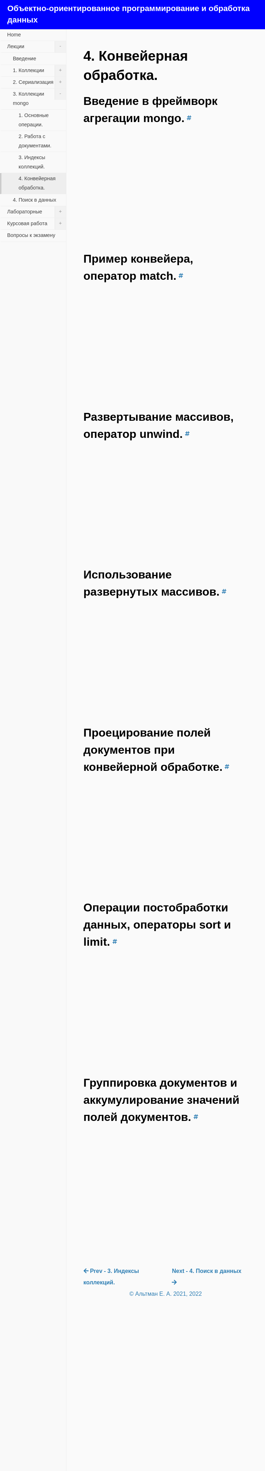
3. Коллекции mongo (39, 97)
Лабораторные (36, 212)
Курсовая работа (36, 223)
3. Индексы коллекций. (32, 162)
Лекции (36, 46)
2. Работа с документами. (35, 140)
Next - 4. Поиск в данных (206, 1276)
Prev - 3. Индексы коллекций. (111, 1276)
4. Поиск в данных (34, 200)
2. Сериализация (39, 82)
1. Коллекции (39, 70)
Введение (24, 58)
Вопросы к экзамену (31, 235)
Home (14, 34)
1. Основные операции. (34, 119)
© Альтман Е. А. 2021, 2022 (165, 1294)
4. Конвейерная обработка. (37, 183)
